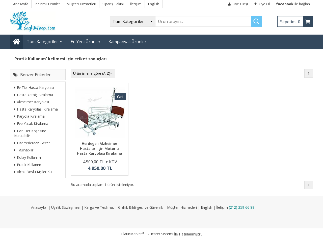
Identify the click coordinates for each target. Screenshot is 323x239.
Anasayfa (38, 207)
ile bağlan (293, 4)
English (206, 207)
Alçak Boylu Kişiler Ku (33, 171)
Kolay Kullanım (27, 157)
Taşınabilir (23, 150)
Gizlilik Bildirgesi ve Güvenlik (140, 207)
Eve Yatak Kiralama (31, 123)
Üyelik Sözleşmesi (65, 207)
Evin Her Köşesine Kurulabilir (30, 133)
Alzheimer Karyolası (31, 101)
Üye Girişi (238, 4)
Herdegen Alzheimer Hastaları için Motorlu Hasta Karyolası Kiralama (99, 148)
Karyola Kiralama (29, 116)
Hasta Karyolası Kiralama (36, 109)
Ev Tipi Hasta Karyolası (34, 87)
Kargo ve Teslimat (99, 207)
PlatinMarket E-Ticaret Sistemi (147, 233)
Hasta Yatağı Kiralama (33, 94)
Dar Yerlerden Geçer (32, 143)
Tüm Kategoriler (42, 41)
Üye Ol (262, 4)
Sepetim (291, 21)
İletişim (222, 207)
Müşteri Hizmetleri (182, 207)
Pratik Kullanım (27, 164)
